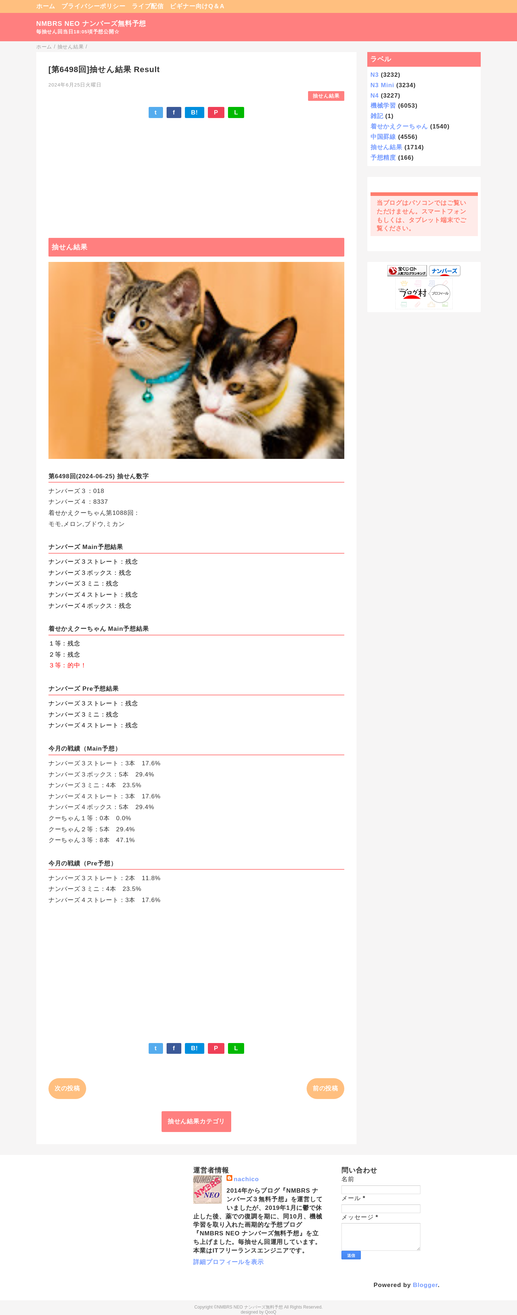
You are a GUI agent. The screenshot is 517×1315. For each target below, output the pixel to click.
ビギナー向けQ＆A (197, 6)
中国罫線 (383, 136)
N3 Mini (382, 85)
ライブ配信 (148, 6)
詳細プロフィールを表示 (228, 1262)
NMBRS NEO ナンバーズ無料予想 (91, 23)
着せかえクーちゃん (399, 126)
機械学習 (383, 105)
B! (194, 112)
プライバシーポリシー (93, 6)
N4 (375, 95)
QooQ (270, 1312)
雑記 (377, 116)
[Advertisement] (196, 174)
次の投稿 (67, 1088)
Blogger (425, 1285)
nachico (246, 1179)
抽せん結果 (326, 96)
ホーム (46, 6)
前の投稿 (325, 1088)
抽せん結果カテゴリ (196, 1121)
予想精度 (383, 157)
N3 (375, 74)
